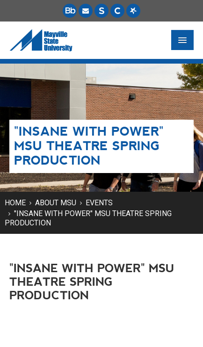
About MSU (55, 202)
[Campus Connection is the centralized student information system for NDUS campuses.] (117, 11)
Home (15, 202)
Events (99, 202)
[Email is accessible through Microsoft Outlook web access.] (86, 11)
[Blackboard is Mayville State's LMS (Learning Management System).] (70, 11)
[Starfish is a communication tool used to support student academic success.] (133, 11)
